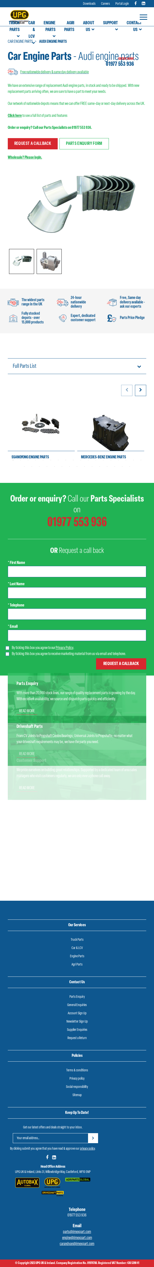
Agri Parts (69, 26)
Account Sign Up (77, 1013)
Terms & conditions (77, 1070)
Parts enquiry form (84, 143)
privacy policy (87, 1149)
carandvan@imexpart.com (77, 1244)
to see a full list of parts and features (37, 116)
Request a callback (32, 143)
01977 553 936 (120, 64)
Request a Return (77, 1038)
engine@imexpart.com (77, 1238)
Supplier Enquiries (77, 1030)
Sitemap (77, 1095)
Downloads (89, 4)
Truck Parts (14, 26)
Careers (105, 4)
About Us (88, 26)
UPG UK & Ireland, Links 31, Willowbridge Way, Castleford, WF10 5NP (53, 1172)
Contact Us (134, 26)
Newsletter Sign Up (77, 1022)
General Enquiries (77, 1005)
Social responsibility (77, 1087)
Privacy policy (77, 1079)
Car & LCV (31, 30)
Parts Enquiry (77, 997)
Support (110, 23)
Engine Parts (49, 26)
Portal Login (122, 4)
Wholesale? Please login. (25, 158)
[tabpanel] (41, 434)
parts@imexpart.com (77, 1232)
